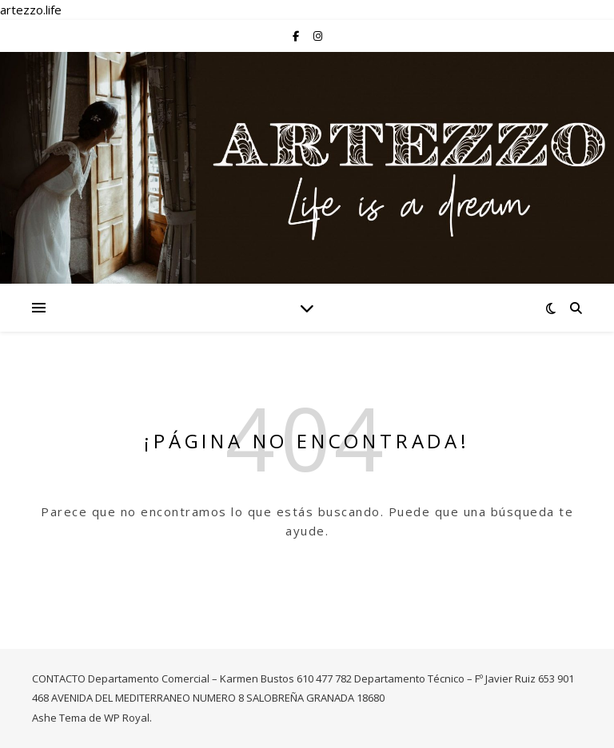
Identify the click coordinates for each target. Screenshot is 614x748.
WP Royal (127, 717)
